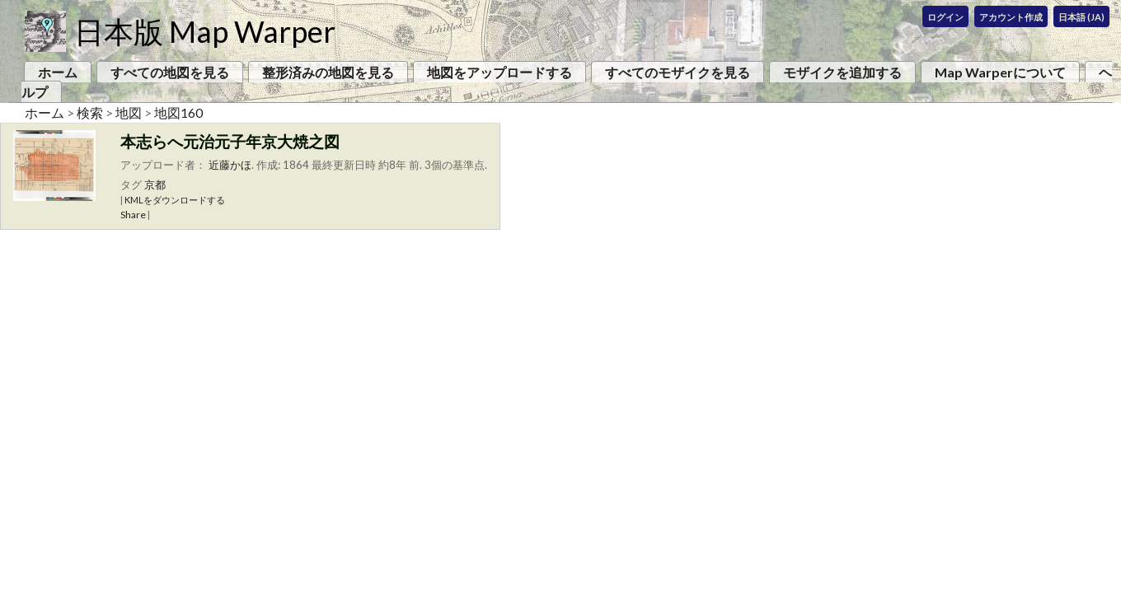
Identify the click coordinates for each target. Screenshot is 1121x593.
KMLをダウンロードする (174, 199)
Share (133, 214)
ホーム (57, 72)
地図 (128, 112)
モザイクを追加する (842, 72)
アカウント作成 (1011, 17)
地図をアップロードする (499, 72)
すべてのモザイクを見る (677, 72)
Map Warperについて (1000, 72)
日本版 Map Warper (204, 31)
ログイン (945, 17)
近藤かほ (230, 164)
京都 (155, 184)
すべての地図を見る (169, 72)
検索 (90, 112)
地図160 (178, 112)
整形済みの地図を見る (328, 72)
